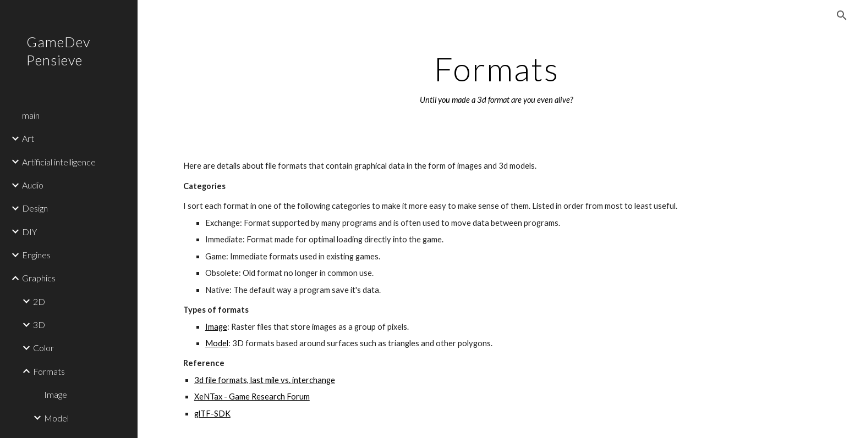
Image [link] (55, 394)
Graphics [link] (39, 278)
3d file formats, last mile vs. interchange (264, 380)
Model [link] (56, 418)
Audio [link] (32, 185)
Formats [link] (49, 371)
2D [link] (39, 301)
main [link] (31, 115)
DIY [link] (29, 231)
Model (216, 343)
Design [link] (35, 208)
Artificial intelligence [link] (59, 162)
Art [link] (28, 138)
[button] (842, 15)
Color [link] (43, 347)
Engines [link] (36, 255)
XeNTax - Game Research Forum (252, 396)
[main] (496, 78)
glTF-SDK (212, 413)
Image (216, 326)
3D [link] (39, 324)
